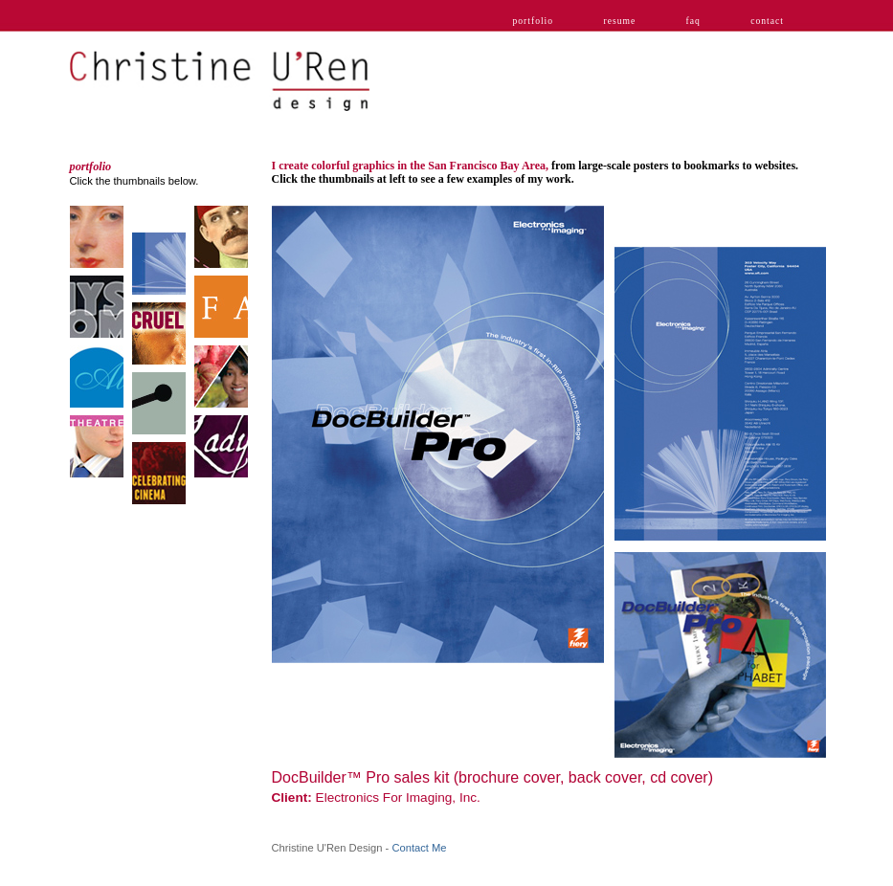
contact (767, 20)
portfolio (533, 20)
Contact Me (418, 847)
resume (619, 20)
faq (693, 20)
